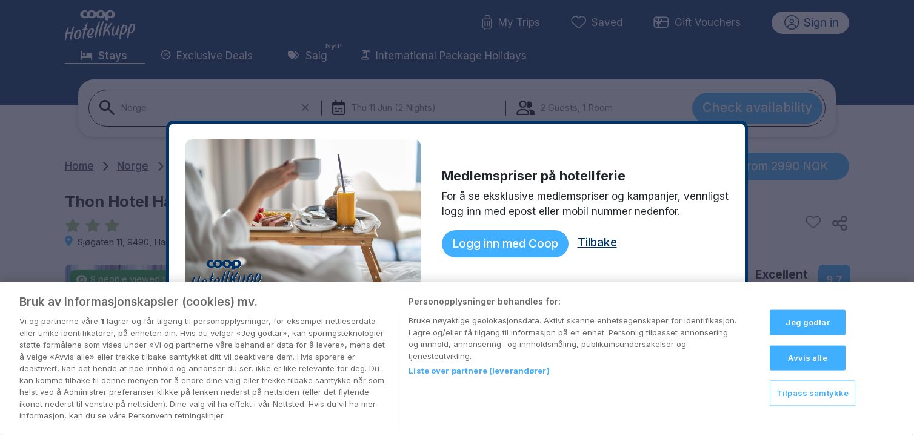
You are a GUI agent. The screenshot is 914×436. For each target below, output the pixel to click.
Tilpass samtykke (812, 393)
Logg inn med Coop (505, 243)
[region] (457, 359)
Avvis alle (807, 357)
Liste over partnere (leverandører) (479, 370)
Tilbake (597, 242)
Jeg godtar (807, 322)
